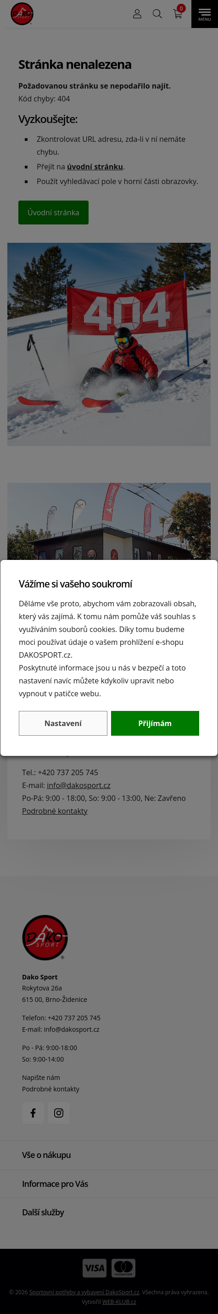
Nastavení (63, 723)
